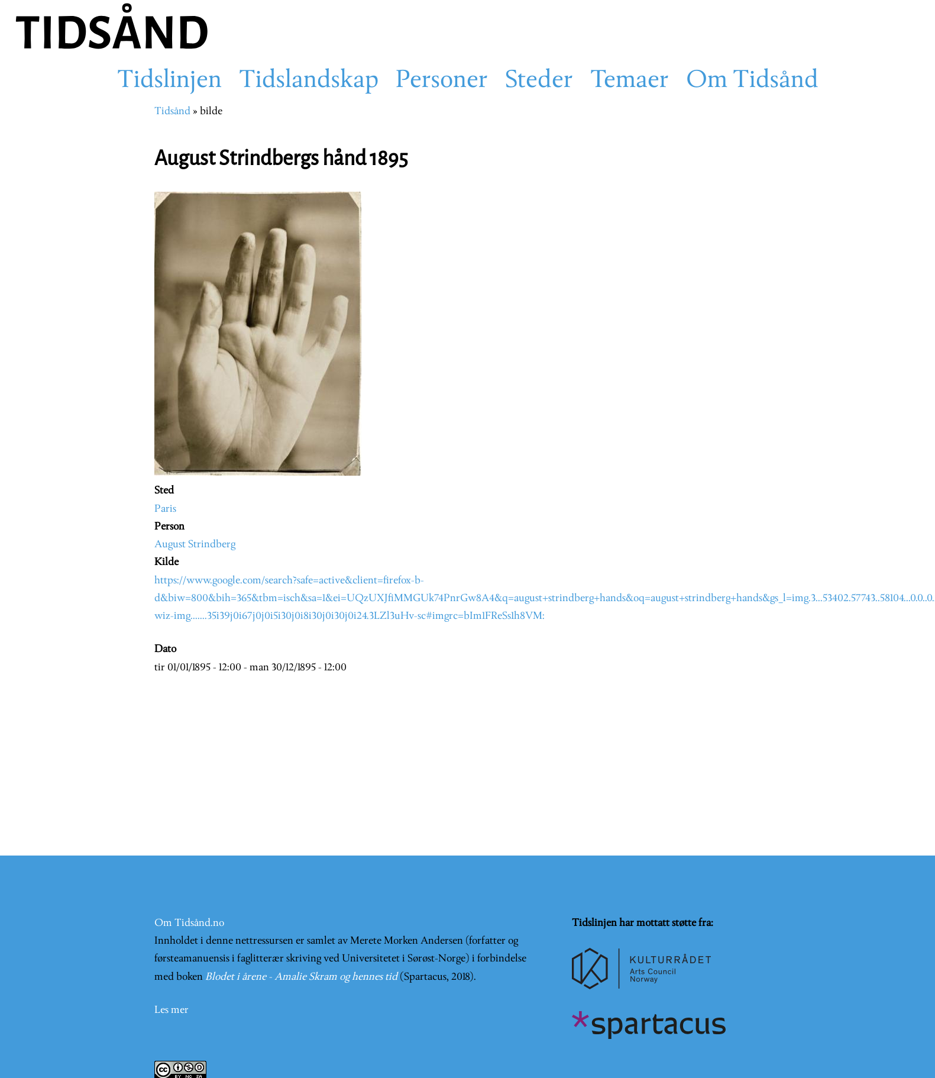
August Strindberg (194, 544)
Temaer (629, 81)
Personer (442, 81)
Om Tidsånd (752, 81)
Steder (539, 81)
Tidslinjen (169, 81)
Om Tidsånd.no (189, 923)
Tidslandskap (308, 81)
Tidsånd (172, 111)
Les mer (171, 1010)
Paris (165, 509)
